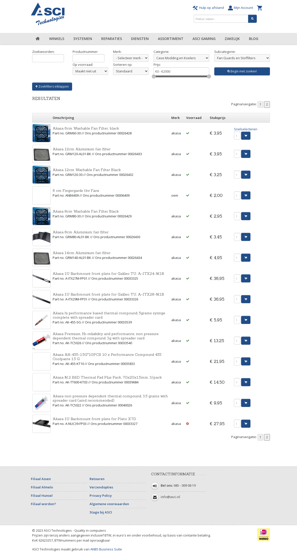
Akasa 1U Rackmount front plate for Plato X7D (94, 419)
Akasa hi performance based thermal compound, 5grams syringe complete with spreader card (109, 315)
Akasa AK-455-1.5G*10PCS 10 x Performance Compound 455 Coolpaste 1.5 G (107, 356)
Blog (253, 38)
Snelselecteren (245, 129)
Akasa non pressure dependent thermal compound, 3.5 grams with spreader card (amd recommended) (110, 398)
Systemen (82, 38)
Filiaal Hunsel (42, 495)
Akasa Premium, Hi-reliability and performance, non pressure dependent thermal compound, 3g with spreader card (106, 336)
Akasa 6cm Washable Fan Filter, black (86, 128)
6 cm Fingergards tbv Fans (76, 190)
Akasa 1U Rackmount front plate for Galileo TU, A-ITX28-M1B (108, 294)
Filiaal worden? (43, 504)
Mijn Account (241, 7)
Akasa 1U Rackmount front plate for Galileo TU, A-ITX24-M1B (108, 273)
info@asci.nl (170, 497)
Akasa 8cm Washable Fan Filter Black (86, 211)
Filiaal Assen (41, 479)
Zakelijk (232, 38)
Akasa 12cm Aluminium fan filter (82, 149)
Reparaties (111, 38)
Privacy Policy (101, 495)
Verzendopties (101, 487)
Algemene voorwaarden (109, 504)
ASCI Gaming (204, 38)
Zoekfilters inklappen (52, 86)
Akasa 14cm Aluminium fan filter (82, 253)
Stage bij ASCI (101, 512)
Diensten (140, 38)
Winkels (56, 38)
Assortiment (170, 38)
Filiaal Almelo (42, 487)
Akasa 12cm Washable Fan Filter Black (87, 170)
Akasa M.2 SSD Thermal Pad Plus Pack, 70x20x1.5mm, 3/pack (107, 377)
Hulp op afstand (209, 7)
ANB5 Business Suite (106, 549)
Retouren (97, 479)
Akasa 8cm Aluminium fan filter (81, 232)
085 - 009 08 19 (185, 485)
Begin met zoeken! (242, 71)
